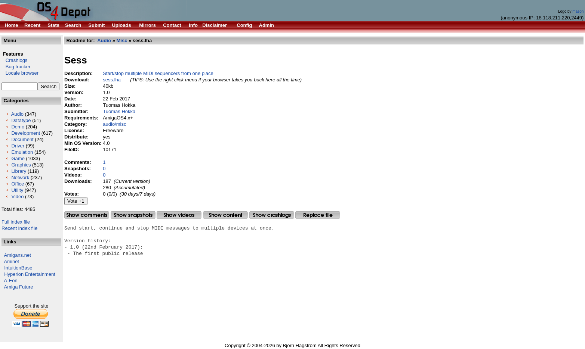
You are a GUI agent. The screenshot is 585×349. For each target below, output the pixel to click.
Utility (17, 190)
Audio (17, 114)
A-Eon (11, 280)
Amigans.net (17, 255)
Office (17, 184)
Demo (17, 127)
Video (17, 196)
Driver (17, 146)
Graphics (21, 165)
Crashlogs (14, 60)
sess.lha (112, 79)
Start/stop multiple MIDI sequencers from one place (158, 73)
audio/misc (114, 124)
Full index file (15, 222)
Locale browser (20, 73)
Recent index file (19, 228)
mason (578, 11)
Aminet (11, 261)
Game (17, 158)
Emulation (22, 152)
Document (22, 139)
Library (18, 171)
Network (20, 177)
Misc (122, 40)
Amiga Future (18, 287)
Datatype (21, 120)
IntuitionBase (18, 268)
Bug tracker (15, 66)
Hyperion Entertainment (29, 274)
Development (25, 133)
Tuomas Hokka (119, 111)
